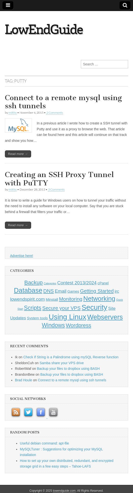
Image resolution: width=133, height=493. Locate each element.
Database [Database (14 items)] (28, 290)
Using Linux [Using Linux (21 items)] (67, 317)
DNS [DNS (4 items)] (48, 291)
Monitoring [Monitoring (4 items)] (70, 299)
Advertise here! (21, 256)
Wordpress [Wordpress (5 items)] (78, 325)
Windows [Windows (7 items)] (53, 325)
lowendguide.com (64, 491)
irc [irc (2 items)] (117, 291)
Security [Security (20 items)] (94, 307)
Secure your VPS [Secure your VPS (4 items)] (61, 308)
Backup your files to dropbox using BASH (68, 369)
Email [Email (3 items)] (61, 291)
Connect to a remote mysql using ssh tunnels (63, 101)
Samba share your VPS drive (61, 363)
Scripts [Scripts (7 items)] (32, 308)
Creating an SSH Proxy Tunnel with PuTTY (59, 178)
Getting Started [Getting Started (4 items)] (97, 291)
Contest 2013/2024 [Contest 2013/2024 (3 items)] (77, 282)
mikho (13, 112)
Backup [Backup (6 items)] (33, 282)
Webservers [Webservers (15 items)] (105, 317)
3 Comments (56, 189)
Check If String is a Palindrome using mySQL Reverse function (71, 357)
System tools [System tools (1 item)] (37, 318)
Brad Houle (23, 380)
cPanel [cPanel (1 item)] (103, 283)
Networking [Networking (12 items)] (99, 298)
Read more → (18, 154)
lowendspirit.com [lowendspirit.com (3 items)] (27, 299)
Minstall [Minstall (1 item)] (52, 299)
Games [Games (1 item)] (73, 291)
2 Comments (54, 112)
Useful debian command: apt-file (44, 443)
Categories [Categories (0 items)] (50, 283)
